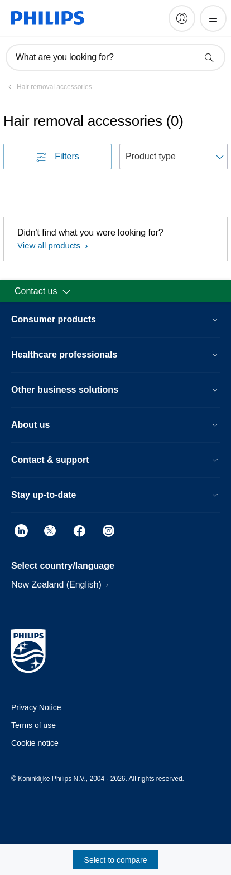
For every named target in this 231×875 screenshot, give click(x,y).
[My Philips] (182, 18)
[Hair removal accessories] (47, 87)
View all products (50, 245)
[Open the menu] (213, 18)
